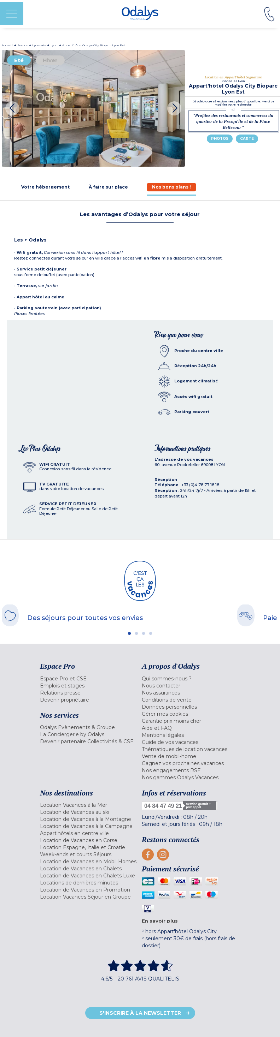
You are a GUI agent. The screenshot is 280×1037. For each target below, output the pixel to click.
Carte (247, 138)
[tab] (45, 187)
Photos (219, 138)
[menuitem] (89, 678)
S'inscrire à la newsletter (140, 1013)
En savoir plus (160, 921)
